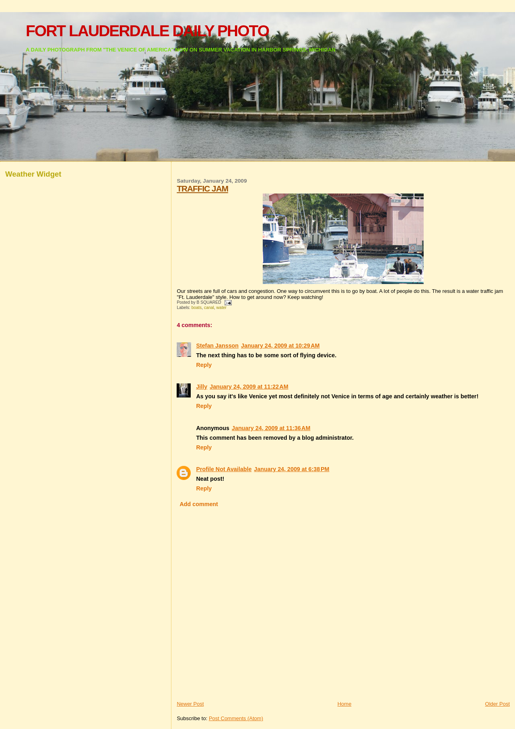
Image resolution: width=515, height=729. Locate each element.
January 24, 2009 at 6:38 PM (291, 469)
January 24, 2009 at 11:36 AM (271, 428)
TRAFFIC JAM (202, 188)
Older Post (497, 704)
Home (345, 704)
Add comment (199, 504)
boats (197, 307)
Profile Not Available (223, 469)
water (221, 307)
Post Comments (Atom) (236, 718)
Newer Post (190, 704)
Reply (204, 365)
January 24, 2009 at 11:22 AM (249, 386)
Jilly (201, 386)
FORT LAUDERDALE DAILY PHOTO (147, 30)
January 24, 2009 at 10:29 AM (280, 345)
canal (209, 307)
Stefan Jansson (217, 345)
